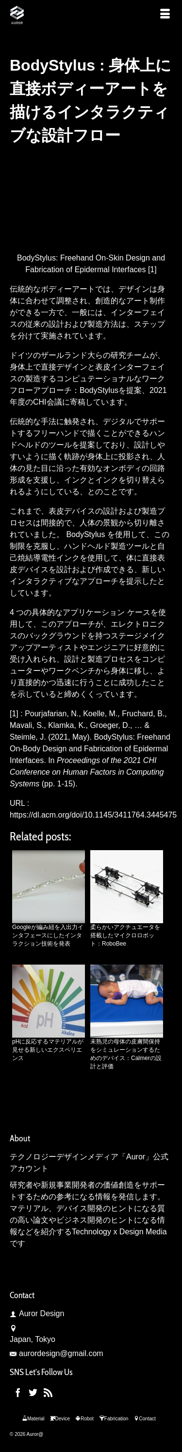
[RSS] (48, 1392)
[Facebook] (18, 1392)
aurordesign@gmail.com (56, 1353)
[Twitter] (33, 1392)
